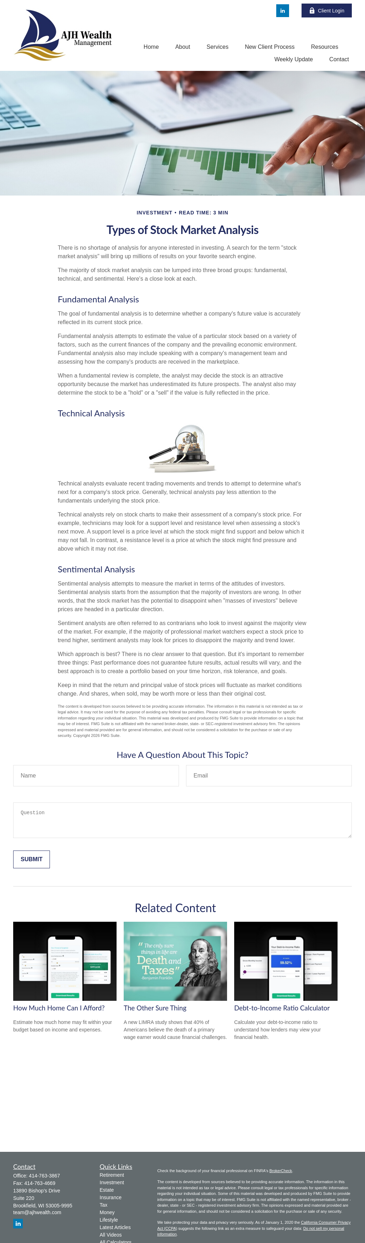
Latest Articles (115, 1227)
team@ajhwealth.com (37, 1212)
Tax (104, 1205)
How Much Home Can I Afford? (59, 1008)
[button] (151, 47)
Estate (107, 1190)
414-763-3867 (44, 1176)
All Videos (111, 1235)
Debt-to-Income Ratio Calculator (282, 1008)
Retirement (112, 1175)
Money (107, 1212)
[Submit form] (31, 859)
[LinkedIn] (282, 10)
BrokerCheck (280, 1171)
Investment (112, 1182)
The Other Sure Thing (155, 1008)
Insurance (111, 1197)
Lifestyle (109, 1220)
